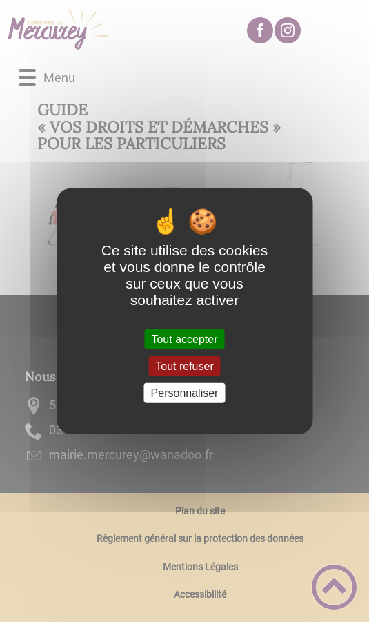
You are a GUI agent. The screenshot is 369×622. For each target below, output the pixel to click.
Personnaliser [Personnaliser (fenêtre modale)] (185, 393)
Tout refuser (184, 365)
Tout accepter (184, 338)
